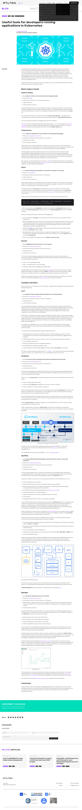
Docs (36, 136)
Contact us (74, 2)
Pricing (49, 2)
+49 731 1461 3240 (74, 783)
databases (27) (73, 10)
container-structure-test (53, 490)
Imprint (61, 786)
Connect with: (5, 728)
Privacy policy (59, 783)
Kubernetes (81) (73, 8)
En (19, 2)
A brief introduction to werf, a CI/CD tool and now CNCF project (41, 760)
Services (42, 2)
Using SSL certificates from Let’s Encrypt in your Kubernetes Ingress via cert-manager (67, 761)
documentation (54, 448)
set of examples (34, 675)
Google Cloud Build (52, 511)
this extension (49, 270)
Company (59, 2)
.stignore (29, 228)
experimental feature (46, 641)
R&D (54, 2)
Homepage (31, 136)
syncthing (51, 192)
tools (13, 16)
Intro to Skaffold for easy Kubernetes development (13, 759)
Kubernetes (6, 16)
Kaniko (68, 511)
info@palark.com (74, 786)
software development (28, 16)
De (22, 2)
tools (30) (73, 9)
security (68, 766)
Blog (66, 2)
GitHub (30, 98)
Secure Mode (44, 278)
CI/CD (18, 16)
